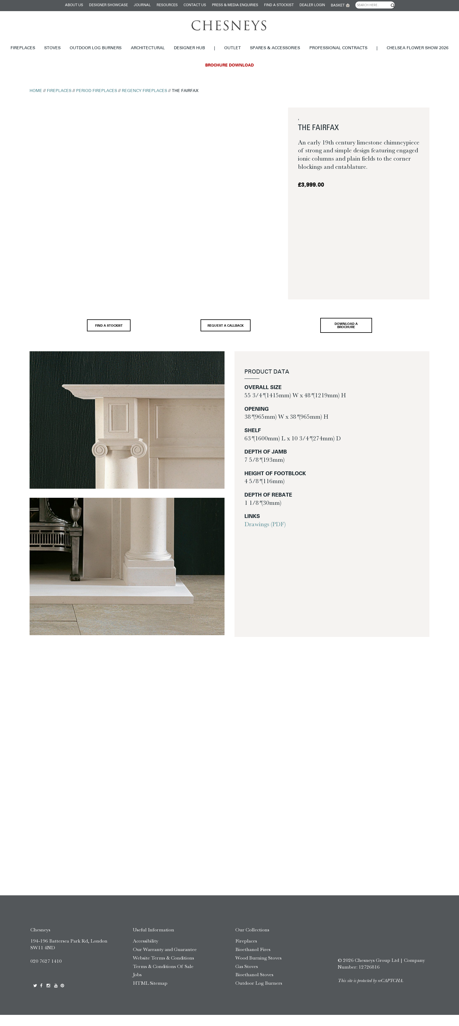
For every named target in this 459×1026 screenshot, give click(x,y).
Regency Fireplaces (144, 91)
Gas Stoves (246, 977)
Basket (338, 5)
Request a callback (223, 330)
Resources (167, 5)
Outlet (232, 48)
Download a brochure (350, 329)
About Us (74, 5)
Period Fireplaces (96, 91)
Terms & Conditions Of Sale (163, 977)
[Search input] (375, 4)
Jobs (137, 986)
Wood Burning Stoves (258, 969)
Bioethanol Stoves (254, 986)
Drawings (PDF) (265, 532)
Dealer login (312, 5)
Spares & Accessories (275, 48)
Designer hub (189, 48)
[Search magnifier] (393, 5)
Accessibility (145, 952)
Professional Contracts (338, 48)
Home (36, 91)
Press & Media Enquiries (235, 5)
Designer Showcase (108, 5)
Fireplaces (23, 48)
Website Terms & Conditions (163, 969)
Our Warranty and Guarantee (165, 960)
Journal (142, 5)
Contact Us (195, 5)
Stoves (52, 48)
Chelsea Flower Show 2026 (417, 48)
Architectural (148, 48)
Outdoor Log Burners (95, 48)
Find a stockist (279, 5)
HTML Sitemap (150, 994)
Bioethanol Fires (252, 960)
